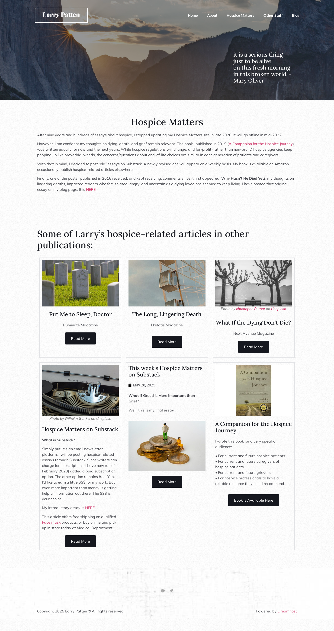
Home (193, 15)
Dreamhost (287, 611)
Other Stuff (273, 15)
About (212, 15)
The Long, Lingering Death (167, 314)
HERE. (90, 507)
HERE (91, 189)
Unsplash (278, 309)
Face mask (51, 522)
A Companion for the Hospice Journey (261, 143)
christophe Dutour (250, 309)
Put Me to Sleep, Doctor (80, 314)
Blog (295, 15)
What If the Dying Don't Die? (253, 322)
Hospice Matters (240, 15)
